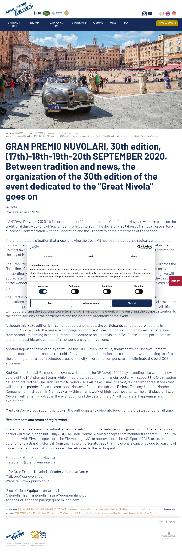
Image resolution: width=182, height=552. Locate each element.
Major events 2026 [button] (55, 23)
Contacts (98, 23)
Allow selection (91, 303)
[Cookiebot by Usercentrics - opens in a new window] (139, 247)
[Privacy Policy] (11, 545)
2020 (63, 133)
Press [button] (113, 23)
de (174, 14)
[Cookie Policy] (23, 545)
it (161, 14)
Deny (50, 303)
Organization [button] (79, 23)
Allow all (132, 303)
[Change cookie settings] (39, 545)
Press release (72, 133)
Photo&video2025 (167, 23)
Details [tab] (91, 256)
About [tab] (134, 256)
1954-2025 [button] (34, 23)
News (125, 23)
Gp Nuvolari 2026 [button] (14, 23)
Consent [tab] (48, 256)
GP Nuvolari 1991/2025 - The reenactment (41, 133)
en (168, 14)
